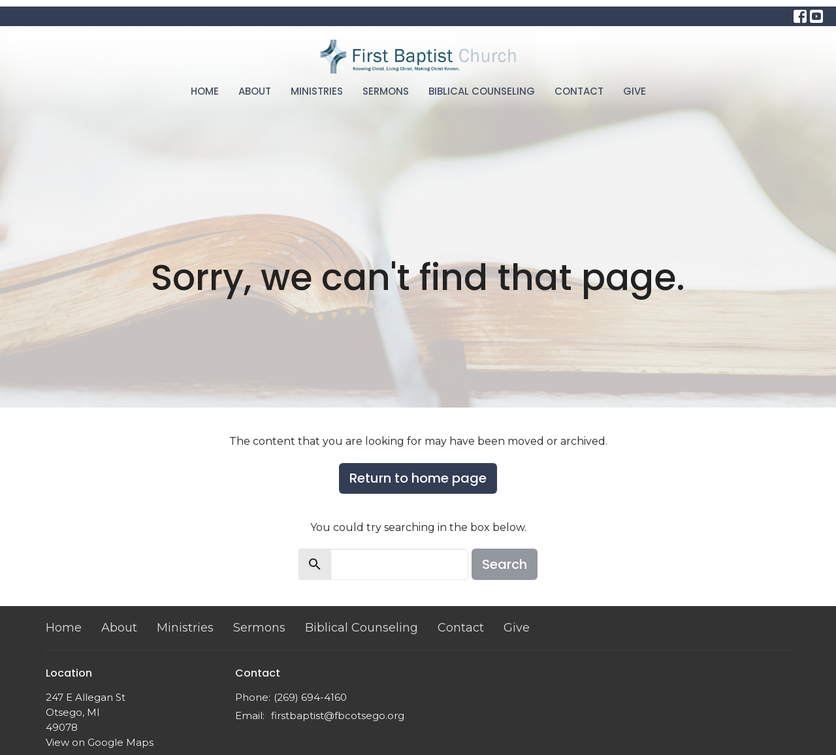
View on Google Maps (99, 742)
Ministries (317, 91)
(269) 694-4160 (310, 697)
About (254, 91)
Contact (579, 91)
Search (504, 564)
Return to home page (418, 478)
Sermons (385, 91)
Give (634, 91)
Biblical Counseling (481, 91)
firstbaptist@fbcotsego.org (337, 715)
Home (205, 91)
